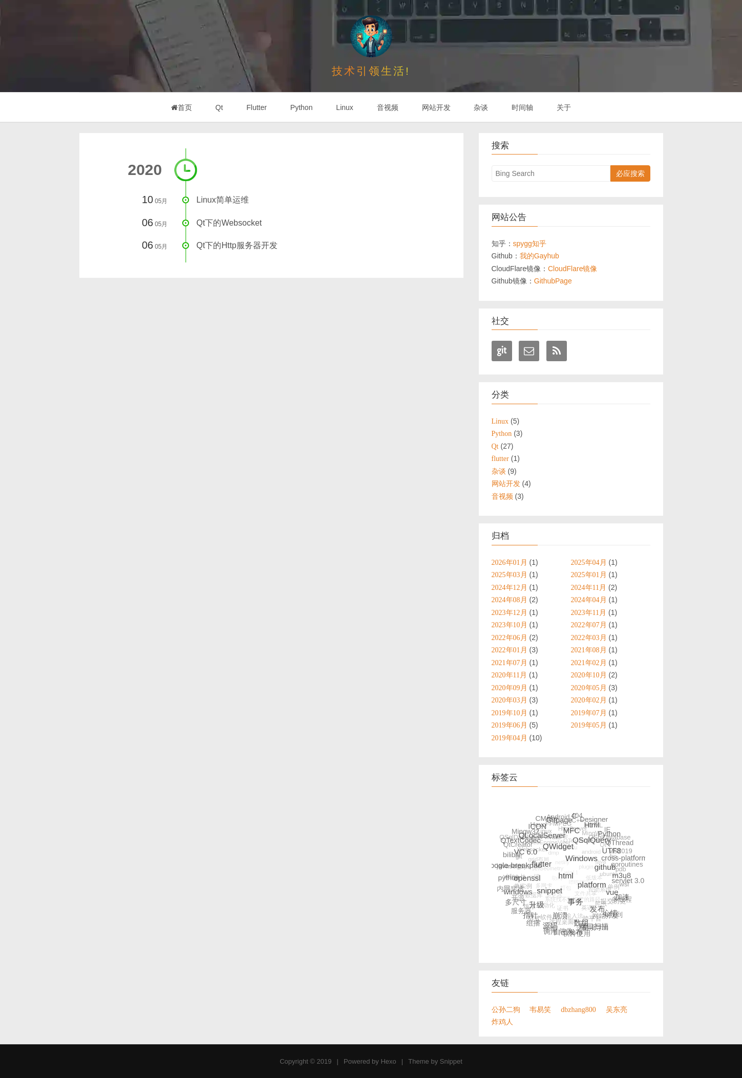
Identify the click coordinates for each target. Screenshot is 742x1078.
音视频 (387, 107)
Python (301, 107)
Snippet (451, 1061)
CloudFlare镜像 (572, 269)
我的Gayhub (539, 256)
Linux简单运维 (223, 199)
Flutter (256, 107)
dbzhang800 (578, 1009)
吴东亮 (616, 1009)
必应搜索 (630, 173)
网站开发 (436, 107)
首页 (181, 107)
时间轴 (522, 107)
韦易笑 (540, 1009)
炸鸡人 (502, 1021)
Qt (219, 107)
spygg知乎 (529, 243)
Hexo (388, 1061)
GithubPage (553, 281)
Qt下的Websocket (229, 222)
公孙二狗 (506, 1009)
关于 (564, 107)
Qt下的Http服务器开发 (237, 245)
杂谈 (481, 107)
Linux (344, 107)
